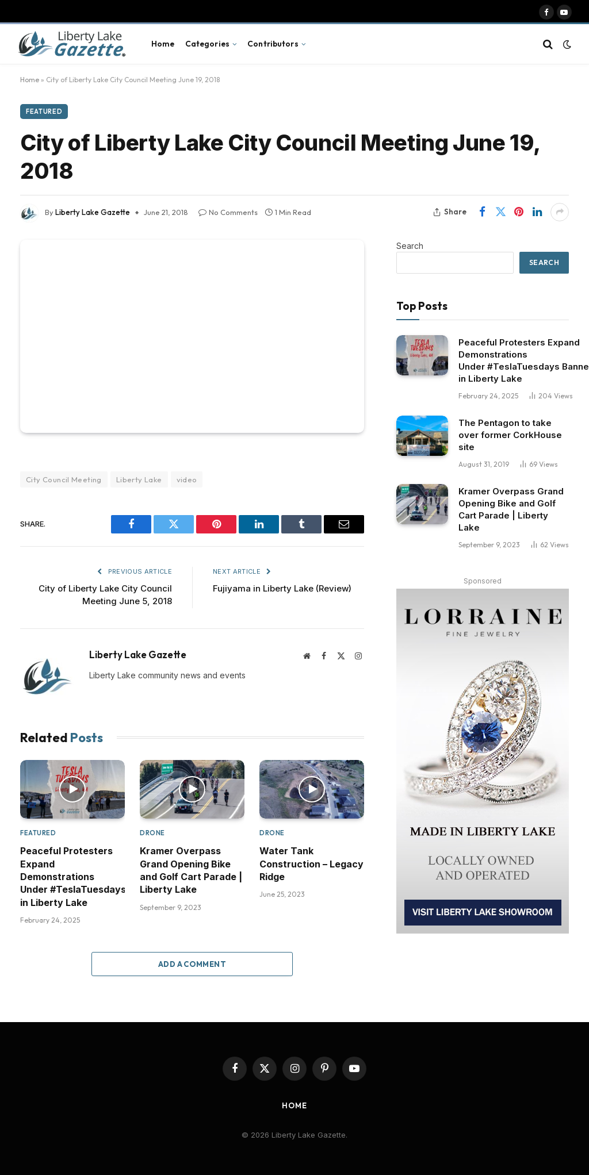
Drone (152, 833)
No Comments (228, 212)
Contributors (273, 44)
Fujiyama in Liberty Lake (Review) (282, 588)
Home (163, 44)
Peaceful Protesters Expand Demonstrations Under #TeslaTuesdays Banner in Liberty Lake (72, 876)
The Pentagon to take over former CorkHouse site (510, 434)
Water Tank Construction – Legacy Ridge (311, 863)
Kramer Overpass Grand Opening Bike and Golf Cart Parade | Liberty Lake (191, 870)
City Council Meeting (64, 479)
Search (409, 246)
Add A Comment (192, 964)
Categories (207, 44)
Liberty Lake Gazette (92, 212)
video (187, 479)
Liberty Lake (139, 479)
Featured (44, 111)
